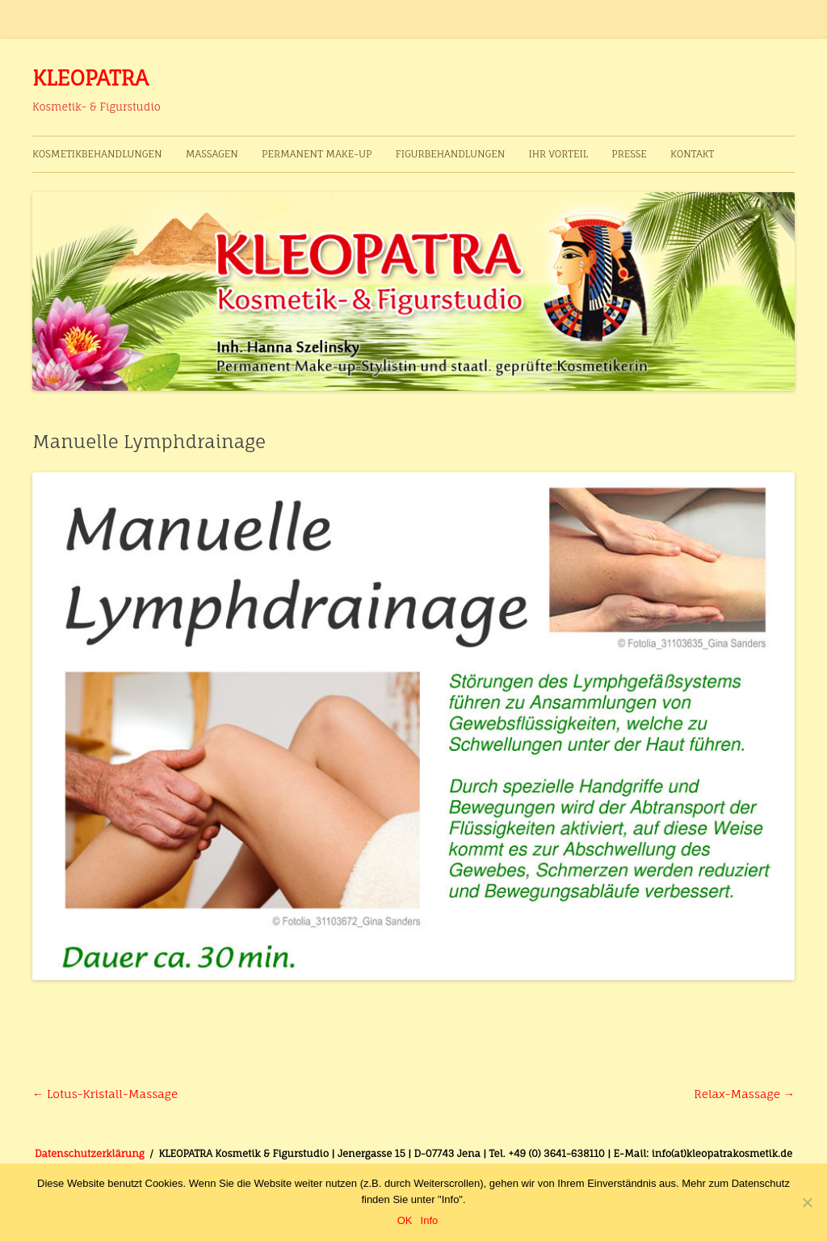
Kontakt (692, 154)
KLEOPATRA (90, 77)
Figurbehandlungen (451, 154)
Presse (629, 154)
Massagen (212, 154)
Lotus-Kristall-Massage (105, 1094)
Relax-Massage (744, 1094)
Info (430, 1220)
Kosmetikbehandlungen (97, 154)
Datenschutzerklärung (90, 1153)
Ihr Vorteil (557, 154)
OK (405, 1220)
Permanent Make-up (317, 154)
